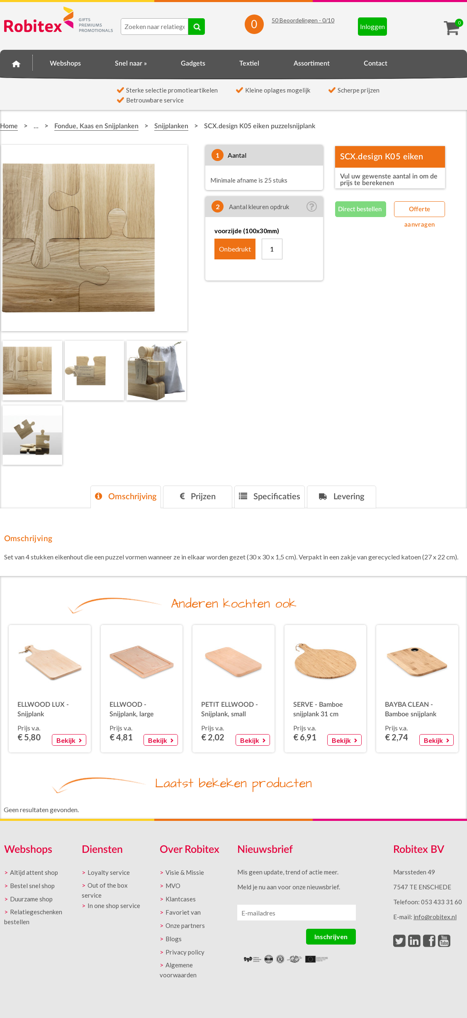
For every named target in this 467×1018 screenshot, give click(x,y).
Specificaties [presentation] (269, 496)
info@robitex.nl (435, 916)
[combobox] (154, 26)
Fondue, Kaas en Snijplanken (96, 126)
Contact (375, 63)
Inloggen (372, 26)
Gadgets (193, 63)
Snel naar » (131, 63)
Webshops (65, 63)
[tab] (125, 497)
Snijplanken (171, 126)
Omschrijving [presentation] (125, 496)
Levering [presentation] (341, 496)
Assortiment (312, 63)
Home (16, 62)
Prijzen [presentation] (198, 496)
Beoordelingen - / (303, 20)
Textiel (249, 63)
